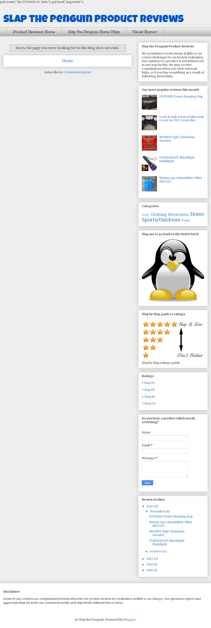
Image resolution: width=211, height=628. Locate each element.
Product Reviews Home (34, 31)
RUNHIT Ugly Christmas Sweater (177, 139)
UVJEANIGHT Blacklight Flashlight (177, 159)
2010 (150, 570)
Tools (185, 220)
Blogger (130, 619)
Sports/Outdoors (161, 220)
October (156, 551)
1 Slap (146, 383)
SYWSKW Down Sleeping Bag (181, 96)
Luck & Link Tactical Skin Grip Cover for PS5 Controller (181, 118)
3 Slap (146, 390)
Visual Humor (145, 31)
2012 (150, 564)
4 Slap (146, 397)
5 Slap (146, 403)
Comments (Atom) (77, 72)
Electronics (178, 214)
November (158, 511)
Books (145, 214)
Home (67, 61)
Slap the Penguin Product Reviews (93, 20)
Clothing (159, 214)
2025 (150, 506)
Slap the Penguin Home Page (94, 31)
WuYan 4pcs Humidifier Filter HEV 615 (180, 179)
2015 (150, 559)
